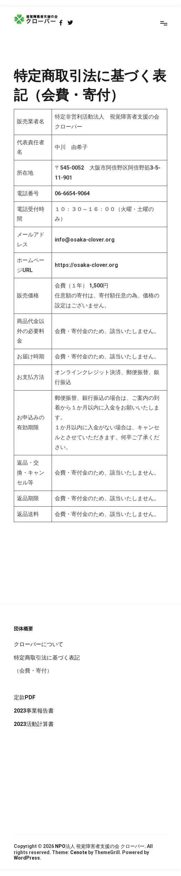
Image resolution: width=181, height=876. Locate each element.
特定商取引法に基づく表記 (47, 657)
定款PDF (24, 697)
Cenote (78, 852)
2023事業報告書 (34, 710)
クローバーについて (38, 644)
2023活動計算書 (34, 724)
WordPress (27, 858)
